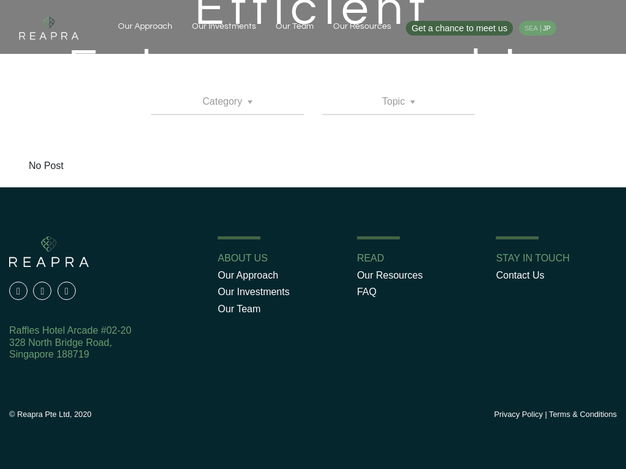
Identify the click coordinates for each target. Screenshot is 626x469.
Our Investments (224, 26)
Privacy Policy (518, 414)
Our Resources (362, 26)
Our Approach (145, 26)
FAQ (367, 292)
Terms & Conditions (583, 414)
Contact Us (520, 275)
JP (547, 28)
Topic (395, 101)
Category (223, 101)
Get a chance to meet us (459, 28)
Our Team (295, 26)
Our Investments (253, 292)
